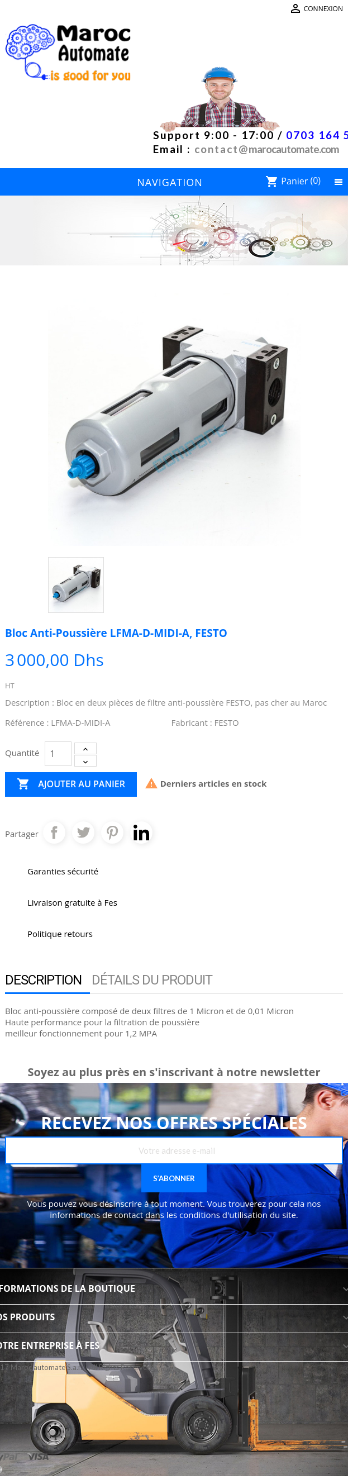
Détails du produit (152, 980)
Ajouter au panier (71, 784)
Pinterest (112, 832)
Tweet (83, 832)
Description (43, 980)
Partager (54, 832)
